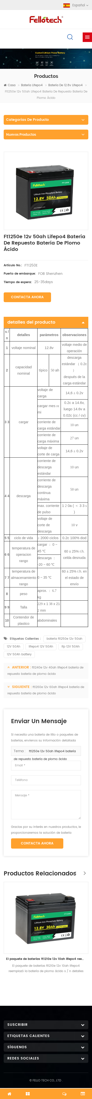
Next (83, 870)
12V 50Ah (13, 646)
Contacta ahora (27, 297)
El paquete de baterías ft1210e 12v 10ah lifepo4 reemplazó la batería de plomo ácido (46, 958)
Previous (73, 870)
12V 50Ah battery (19, 654)
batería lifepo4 (32, 85)
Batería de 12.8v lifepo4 (65, 85)
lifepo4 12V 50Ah (41, 646)
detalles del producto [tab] (46, 322)
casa (9, 85)
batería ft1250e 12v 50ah (64, 639)
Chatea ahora (46, 1091)
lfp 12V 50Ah (71, 646)
